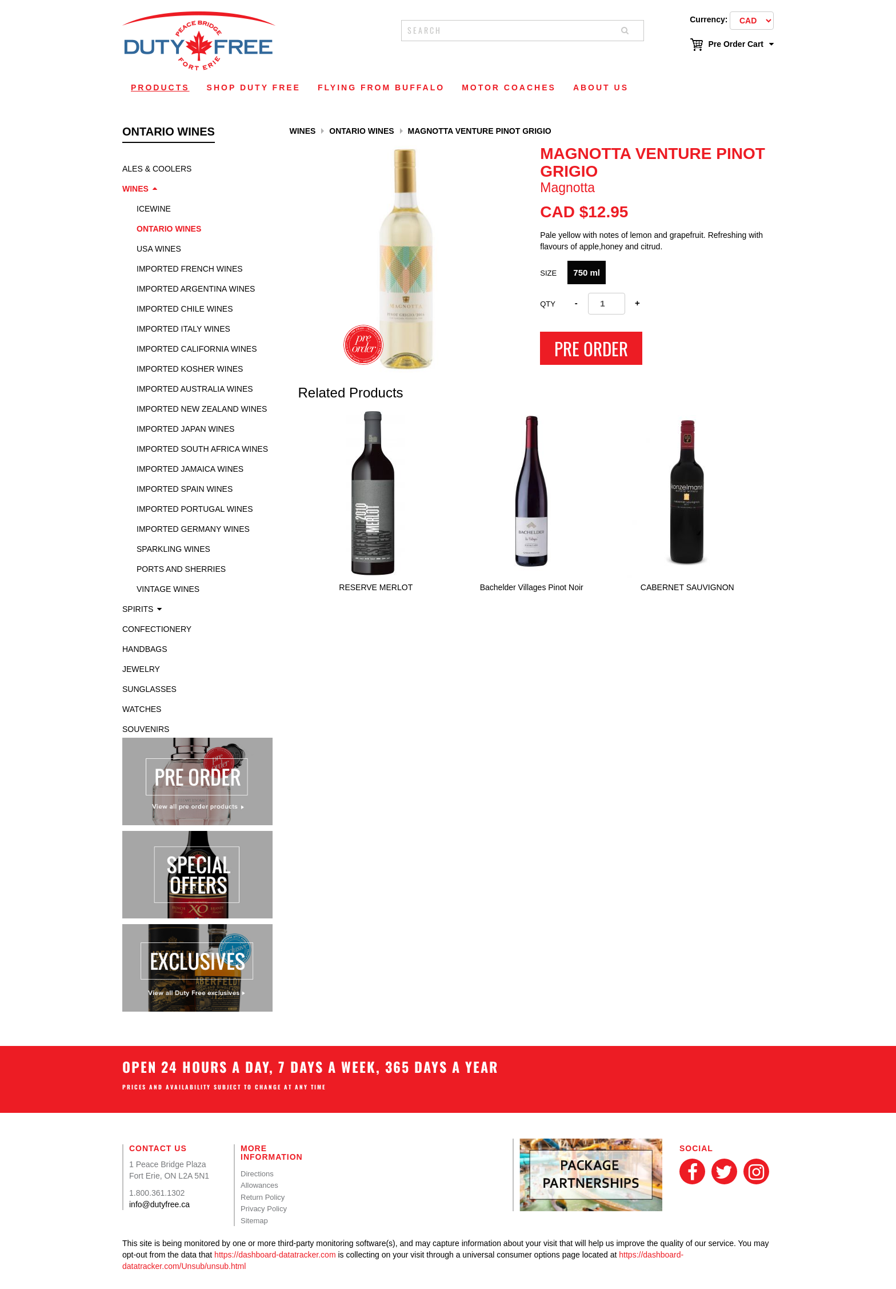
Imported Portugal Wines (195, 509)
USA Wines (159, 248)
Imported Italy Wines (183, 328)
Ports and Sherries (181, 569)
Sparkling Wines (173, 549)
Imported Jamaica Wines (190, 469)
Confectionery (156, 629)
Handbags (144, 649)
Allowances (259, 1185)
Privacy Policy (264, 1208)
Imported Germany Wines (193, 529)
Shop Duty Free (254, 87)
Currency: (708, 19)
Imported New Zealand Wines (202, 408)
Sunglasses (149, 689)
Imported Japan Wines (185, 428)
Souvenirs (145, 729)
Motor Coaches (509, 87)
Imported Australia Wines (195, 388)
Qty (547, 304)
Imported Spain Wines (185, 489)
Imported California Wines (197, 348)
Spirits (137, 609)
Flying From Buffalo (381, 87)
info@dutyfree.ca (159, 1204)
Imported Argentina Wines (196, 288)
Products (160, 87)
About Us (601, 87)
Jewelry (141, 669)
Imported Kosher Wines (190, 368)
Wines (135, 188)
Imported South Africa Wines (202, 448)
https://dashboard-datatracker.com (274, 1254)
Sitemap (254, 1220)
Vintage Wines (168, 589)
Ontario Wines (169, 228)
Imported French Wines (190, 268)
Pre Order (591, 348)
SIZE (548, 273)
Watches (141, 709)
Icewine (154, 208)
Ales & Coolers (156, 168)
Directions (257, 1173)
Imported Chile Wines (185, 308)
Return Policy (263, 1197)
